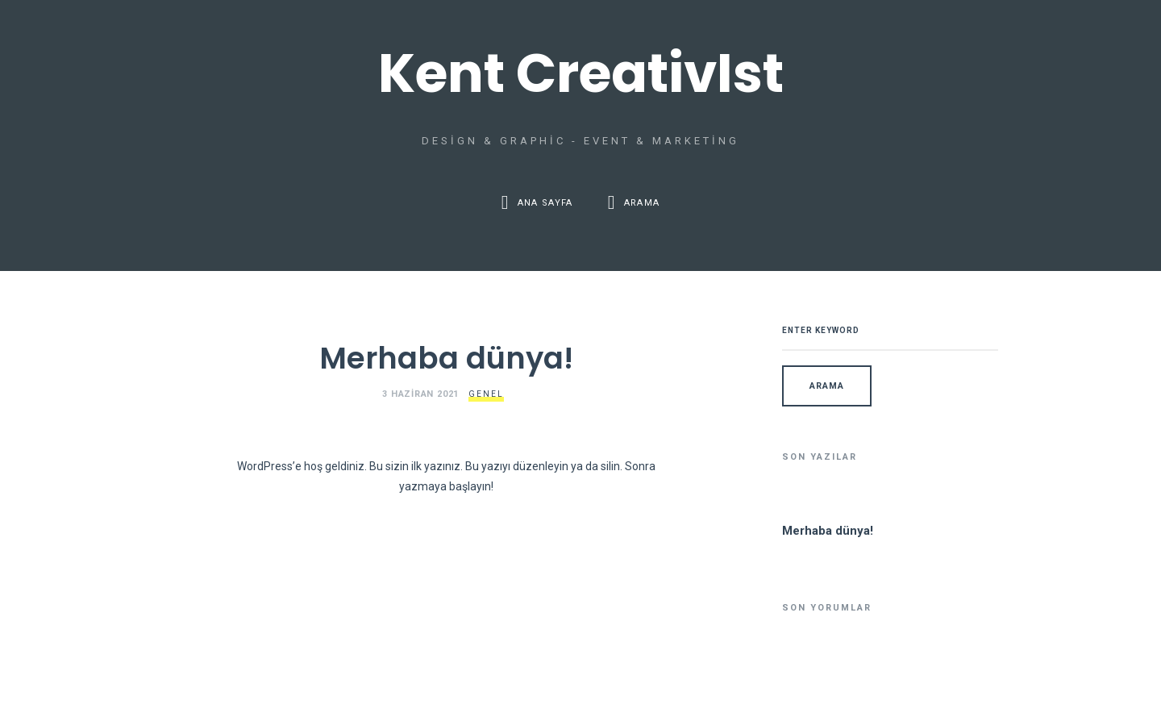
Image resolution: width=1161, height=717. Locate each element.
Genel (486, 394)
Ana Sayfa (545, 203)
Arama (642, 203)
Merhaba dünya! (446, 358)
